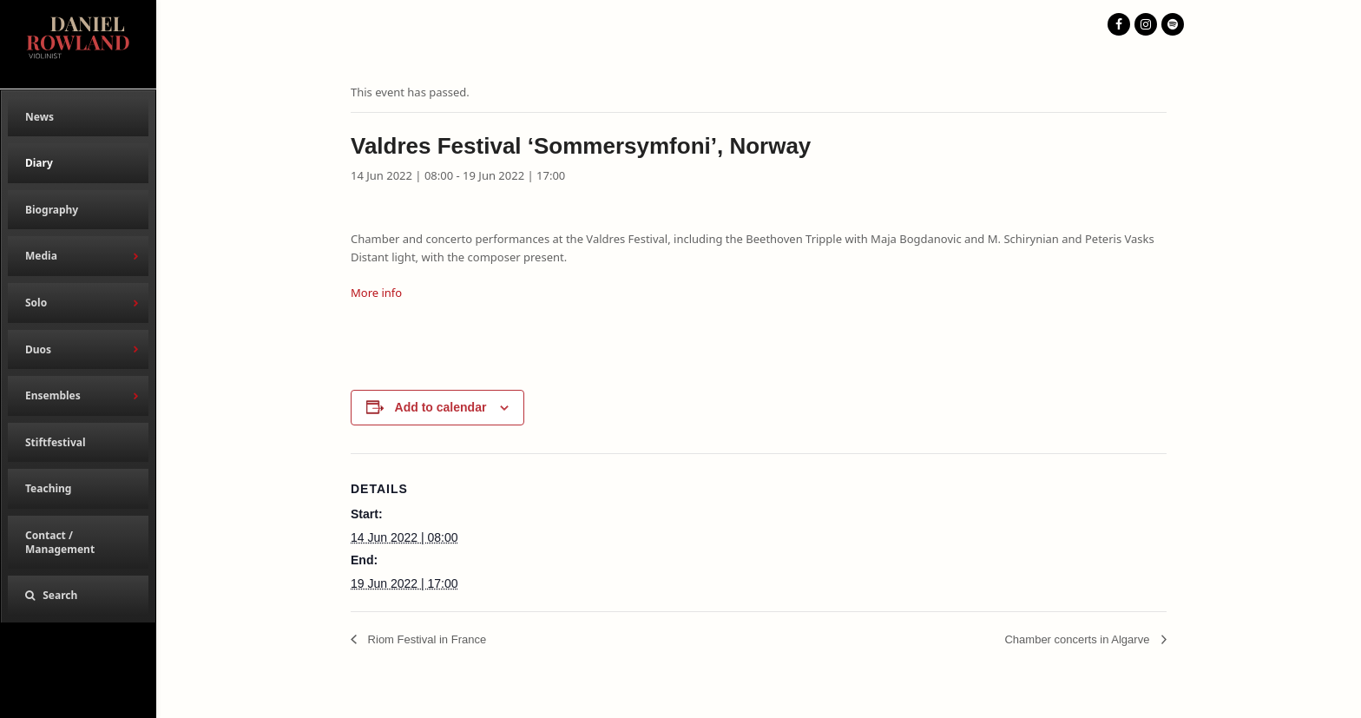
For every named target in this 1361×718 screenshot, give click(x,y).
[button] (78, 596)
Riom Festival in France (425, 639)
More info (376, 292)
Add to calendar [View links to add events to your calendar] (441, 407)
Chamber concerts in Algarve (1078, 639)
